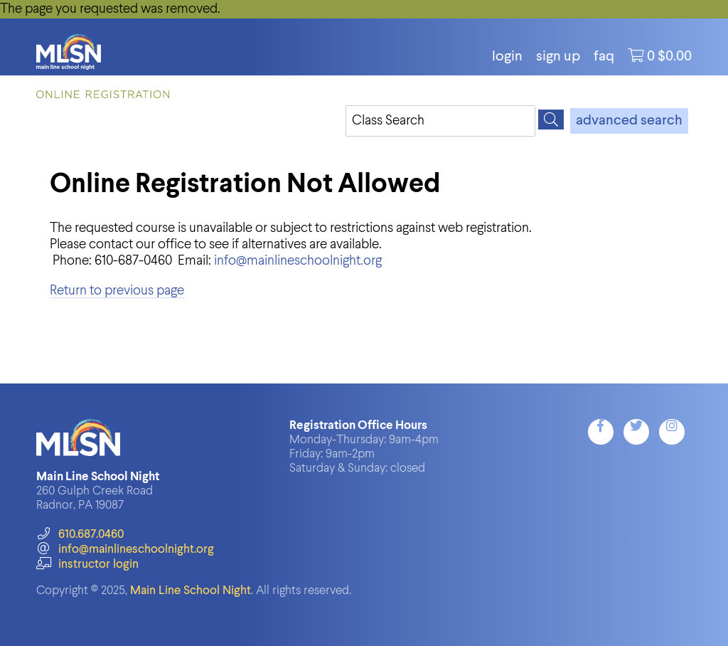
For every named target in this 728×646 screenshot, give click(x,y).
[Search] (551, 119)
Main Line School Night (190, 591)
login (507, 57)
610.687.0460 (80, 535)
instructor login (87, 564)
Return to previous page (117, 290)
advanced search (629, 121)
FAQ (604, 57)
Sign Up (558, 57)
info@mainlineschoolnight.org (298, 261)
